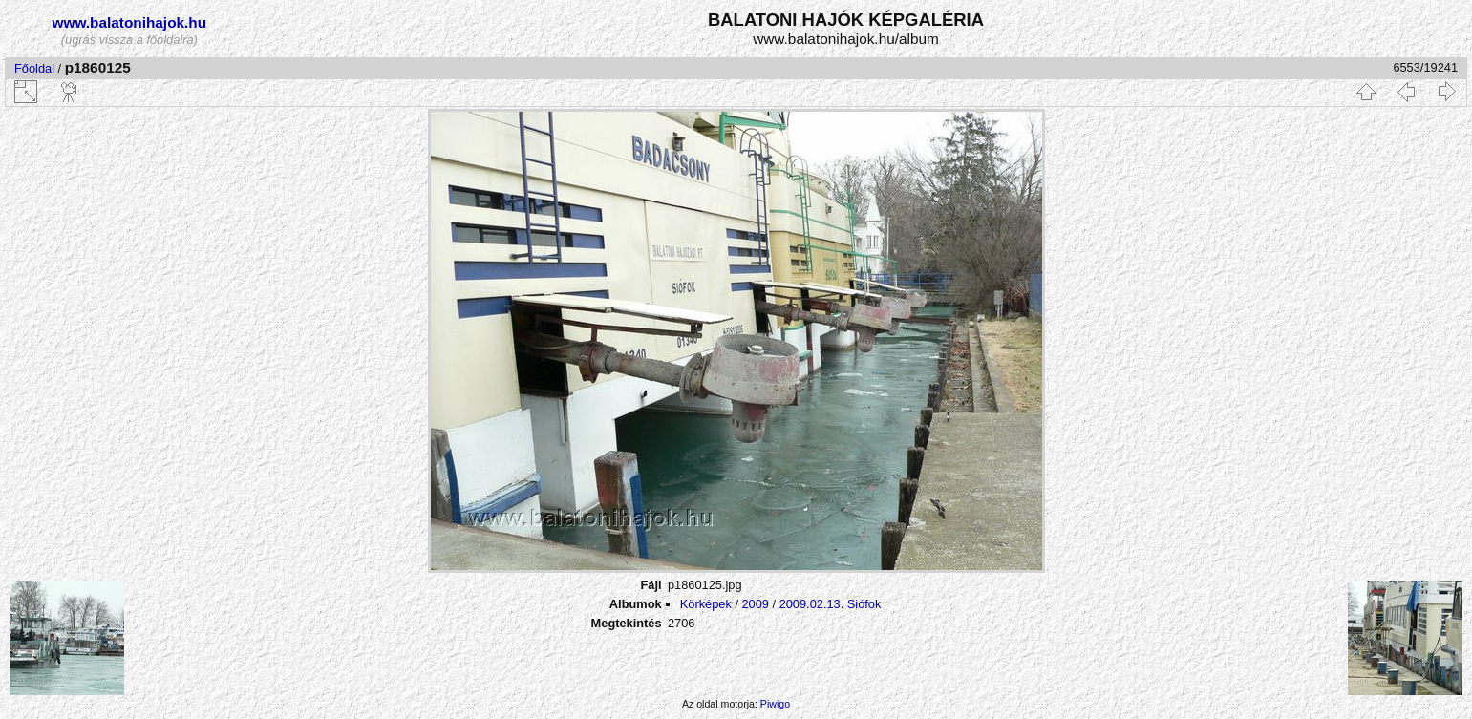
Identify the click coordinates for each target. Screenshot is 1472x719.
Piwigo (775, 703)
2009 (755, 604)
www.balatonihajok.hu (130, 22)
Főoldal (34, 68)
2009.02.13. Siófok (830, 604)
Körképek (706, 604)
